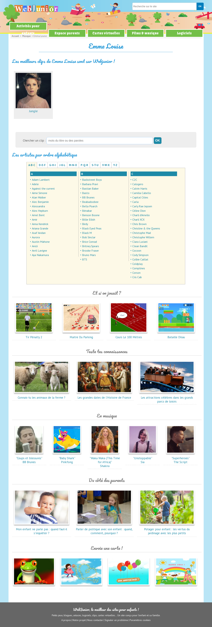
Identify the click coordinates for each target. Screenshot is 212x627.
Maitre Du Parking (81, 335)
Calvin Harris (139, 188)
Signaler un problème (116, 620)
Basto (85, 193)
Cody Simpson (140, 255)
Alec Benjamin (40, 202)
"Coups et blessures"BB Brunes (29, 458)
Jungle (33, 109)
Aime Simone (39, 193)
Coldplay (137, 264)
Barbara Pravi (90, 184)
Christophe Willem (143, 237)
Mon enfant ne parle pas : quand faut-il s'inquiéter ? (41, 529)
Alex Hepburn (40, 210)
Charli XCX (138, 219)
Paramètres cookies (140, 620)
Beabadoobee (90, 202)
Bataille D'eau (176, 335)
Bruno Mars (89, 255)
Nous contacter (95, 620)
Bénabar (87, 210)
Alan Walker (39, 197)
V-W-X (106, 165)
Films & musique (145, 33)
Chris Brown (139, 224)
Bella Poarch (89, 206)
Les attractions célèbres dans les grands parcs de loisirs (166, 397)
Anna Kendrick (40, 224)
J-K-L (62, 165)
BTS (84, 259)
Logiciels (184, 33)
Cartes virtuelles (106, 33)
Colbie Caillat (140, 259)
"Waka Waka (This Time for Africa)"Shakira (105, 460)
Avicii (35, 246)
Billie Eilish (88, 219)
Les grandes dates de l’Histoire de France (104, 396)
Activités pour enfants (28, 29)
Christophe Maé (141, 233)
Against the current (43, 188)
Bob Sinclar (88, 237)
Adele (35, 184)
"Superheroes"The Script (180, 458)
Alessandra (38, 206)
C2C (134, 179)
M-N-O (73, 165)
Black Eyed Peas (91, 228)
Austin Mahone (41, 241)
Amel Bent (38, 215)
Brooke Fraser (90, 250)
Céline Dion (139, 210)
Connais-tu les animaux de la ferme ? (41, 396)
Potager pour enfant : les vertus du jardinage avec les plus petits (166, 529)
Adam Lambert (41, 179)
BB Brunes (88, 197)
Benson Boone (91, 215)
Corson (136, 272)
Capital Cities (140, 197)
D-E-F (42, 165)
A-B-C (31, 165)
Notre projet (79, 620)
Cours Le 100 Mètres (128, 335)
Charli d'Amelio (141, 215)
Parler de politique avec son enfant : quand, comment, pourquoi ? (104, 529)
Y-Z (115, 165)
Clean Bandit (140, 246)
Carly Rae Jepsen (142, 206)
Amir (34, 219)
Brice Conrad (89, 241)
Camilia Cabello (141, 193)
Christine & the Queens (146, 228)
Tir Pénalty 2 (34, 335)
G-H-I (52, 165)
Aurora (36, 237)
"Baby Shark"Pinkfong (67, 458)
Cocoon (136, 250)
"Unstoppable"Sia (142, 458)
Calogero (137, 184)
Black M (87, 233)
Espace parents (67, 33)
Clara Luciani (139, 241)
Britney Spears (90, 246)
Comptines (138, 268)
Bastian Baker (90, 188)
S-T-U (95, 165)
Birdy (85, 224)
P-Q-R (84, 165)
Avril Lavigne (39, 250)
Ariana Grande (40, 228)
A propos (66, 620)
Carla (135, 202)
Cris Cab (137, 277)
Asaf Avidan (39, 233)
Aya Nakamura (40, 255)
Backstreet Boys (92, 179)
